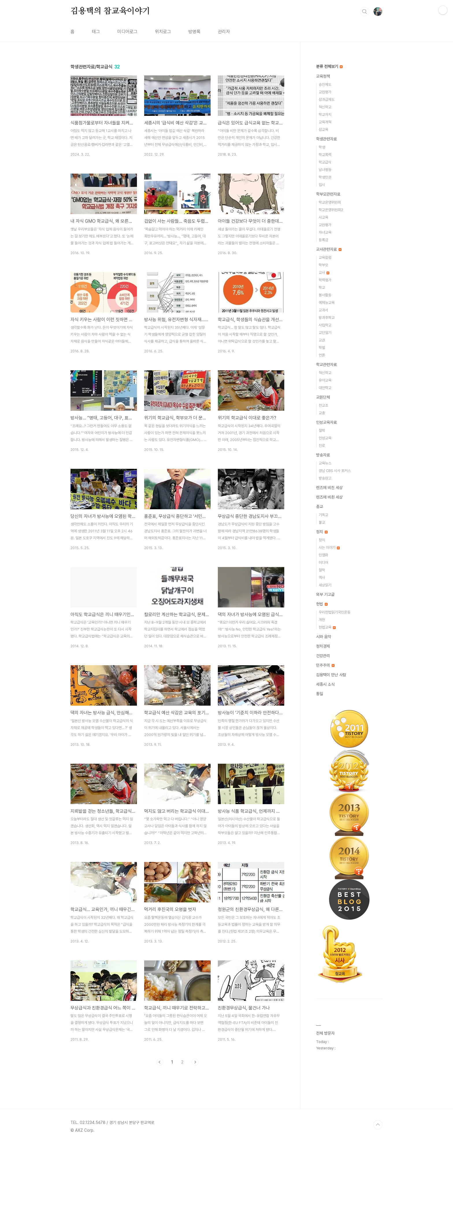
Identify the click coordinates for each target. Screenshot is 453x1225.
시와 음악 (323, 636)
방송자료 (323, 455)
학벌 (322, 347)
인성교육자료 (326, 422)
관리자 (224, 31)
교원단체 (323, 397)
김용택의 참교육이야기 (110, 11)
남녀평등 (325, 170)
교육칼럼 (325, 257)
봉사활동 (325, 295)
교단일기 (325, 332)
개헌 (322, 620)
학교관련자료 (326, 364)
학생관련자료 (326, 139)
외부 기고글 (325, 594)
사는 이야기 (329, 547)
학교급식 (325, 162)
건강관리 (323, 655)
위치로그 (163, 31)
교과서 (323, 310)
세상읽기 (325, 585)
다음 (195, 1062)
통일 (319, 693)
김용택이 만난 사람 (331, 674)
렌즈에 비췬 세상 (329, 497)
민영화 (323, 555)
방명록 (194, 31)
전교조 (323, 405)
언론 (322, 355)
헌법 (322, 604)
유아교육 (325, 380)
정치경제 (323, 646)
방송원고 (325, 478)
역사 (322, 577)
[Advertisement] (177, 1123)
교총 (322, 413)
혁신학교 (325, 107)
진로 (322, 445)
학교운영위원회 (330, 202)
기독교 (323, 515)
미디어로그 (127, 31)
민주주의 (325, 665)
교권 (322, 340)
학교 (322, 287)
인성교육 (325, 438)
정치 (322, 531)
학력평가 (325, 280)
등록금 (323, 240)
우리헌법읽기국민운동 (334, 612)
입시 (322, 185)
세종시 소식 (325, 684)
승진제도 (325, 84)
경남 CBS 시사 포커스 (335, 471)
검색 (364, 11)
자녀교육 (325, 232)
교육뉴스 (325, 463)
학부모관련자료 (328, 194)
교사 (324, 272)
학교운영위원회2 (331, 210)
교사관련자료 (328, 249)
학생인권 (325, 177)
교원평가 (325, 92)
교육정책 (323, 76)
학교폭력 (325, 155)
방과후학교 (327, 317)
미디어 (323, 562)
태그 (96, 31)
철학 (322, 430)
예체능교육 (327, 302)
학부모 (323, 265)
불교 (322, 522)
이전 (159, 1062)
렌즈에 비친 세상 (329, 487)
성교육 (323, 129)
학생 (322, 147)
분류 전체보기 (329, 66)
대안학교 (325, 388)
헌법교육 (327, 627)
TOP (378, 1205)
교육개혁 (325, 122)
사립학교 (325, 325)
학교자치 (325, 114)
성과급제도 (327, 99)
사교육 (323, 217)
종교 (319, 506)
